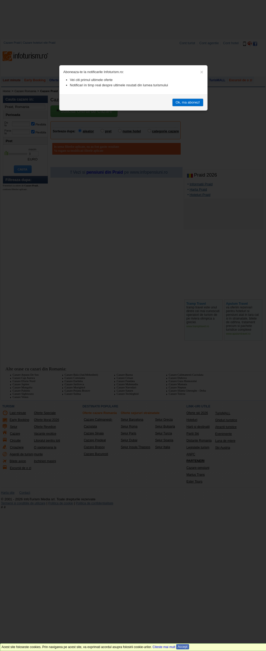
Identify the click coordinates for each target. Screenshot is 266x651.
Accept (183, 647)
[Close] (201, 72)
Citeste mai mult (164, 647)
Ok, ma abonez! (188, 102)
